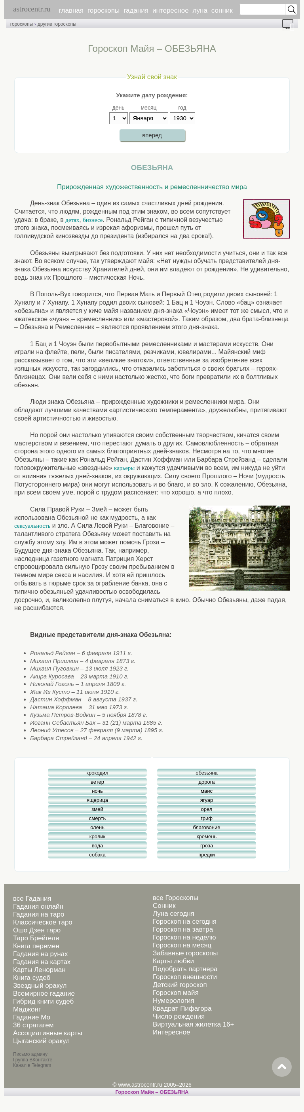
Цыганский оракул (41, 1041)
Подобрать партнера (185, 969)
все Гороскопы (175, 898)
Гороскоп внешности (185, 977)
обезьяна (207, 773)
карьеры (124, 468)
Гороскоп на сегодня (185, 921)
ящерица (97, 800)
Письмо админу (30, 1054)
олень (97, 827)
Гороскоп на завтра (183, 929)
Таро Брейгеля (36, 938)
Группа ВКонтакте (32, 1060)
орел (207, 809)
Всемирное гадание (44, 993)
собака (97, 855)
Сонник (164, 905)
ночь (97, 791)
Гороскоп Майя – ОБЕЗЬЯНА (152, 1092)
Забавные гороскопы (185, 953)
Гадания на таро (38, 914)
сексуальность (32, 526)
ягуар (206, 800)
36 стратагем (33, 1025)
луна (200, 10)
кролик (97, 836)
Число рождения (179, 1016)
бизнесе (93, 220)
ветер (97, 782)
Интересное (171, 1032)
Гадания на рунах (40, 954)
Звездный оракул (39, 985)
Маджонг (27, 1009)
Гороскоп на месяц (182, 945)
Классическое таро (42, 922)
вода (97, 846)
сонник (222, 10)
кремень (207, 836)
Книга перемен (36, 946)
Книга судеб (31, 977)
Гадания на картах (41, 962)
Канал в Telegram (32, 1065)
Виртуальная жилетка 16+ (193, 1024)
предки (206, 855)
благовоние (206, 827)
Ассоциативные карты (47, 1033)
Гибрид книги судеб (43, 1001)
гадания (136, 10)
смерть (97, 818)
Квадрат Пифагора (182, 1008)
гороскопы (103, 10)
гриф (207, 818)
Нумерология (173, 1000)
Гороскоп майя (176, 992)
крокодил (97, 773)
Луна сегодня (173, 913)
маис (207, 791)
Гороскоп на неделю (184, 937)
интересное (170, 10)
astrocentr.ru (31, 9)
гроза (206, 846)
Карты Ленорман (39, 970)
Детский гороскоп (180, 985)
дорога (207, 782)
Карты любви (173, 961)
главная (71, 10)
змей (97, 809)
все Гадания (32, 898)
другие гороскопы (57, 24)
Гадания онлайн (38, 906)
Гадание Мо (31, 1017)
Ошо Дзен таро (37, 930)
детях (72, 220)
